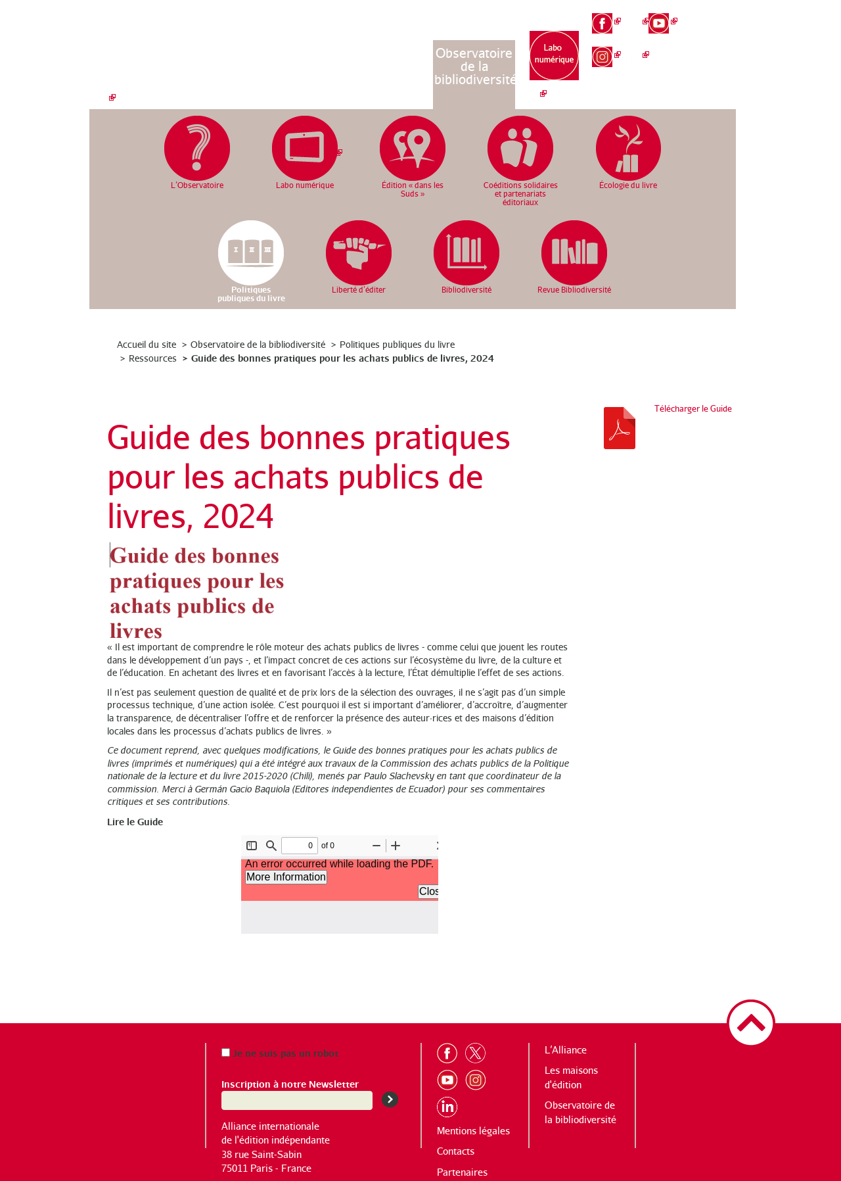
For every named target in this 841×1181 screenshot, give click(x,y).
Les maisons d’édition (391, 59)
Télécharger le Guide (693, 408)
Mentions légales (473, 1130)
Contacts (455, 1151)
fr (720, 14)
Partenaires (462, 1172)
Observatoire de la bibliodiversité (474, 66)
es (720, 59)
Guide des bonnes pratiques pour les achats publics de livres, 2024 (342, 357)
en (720, 37)
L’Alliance (310, 53)
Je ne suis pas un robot (279, 1052)
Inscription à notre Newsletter (290, 1083)
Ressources (153, 358)
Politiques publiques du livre (397, 344)
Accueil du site (146, 344)
